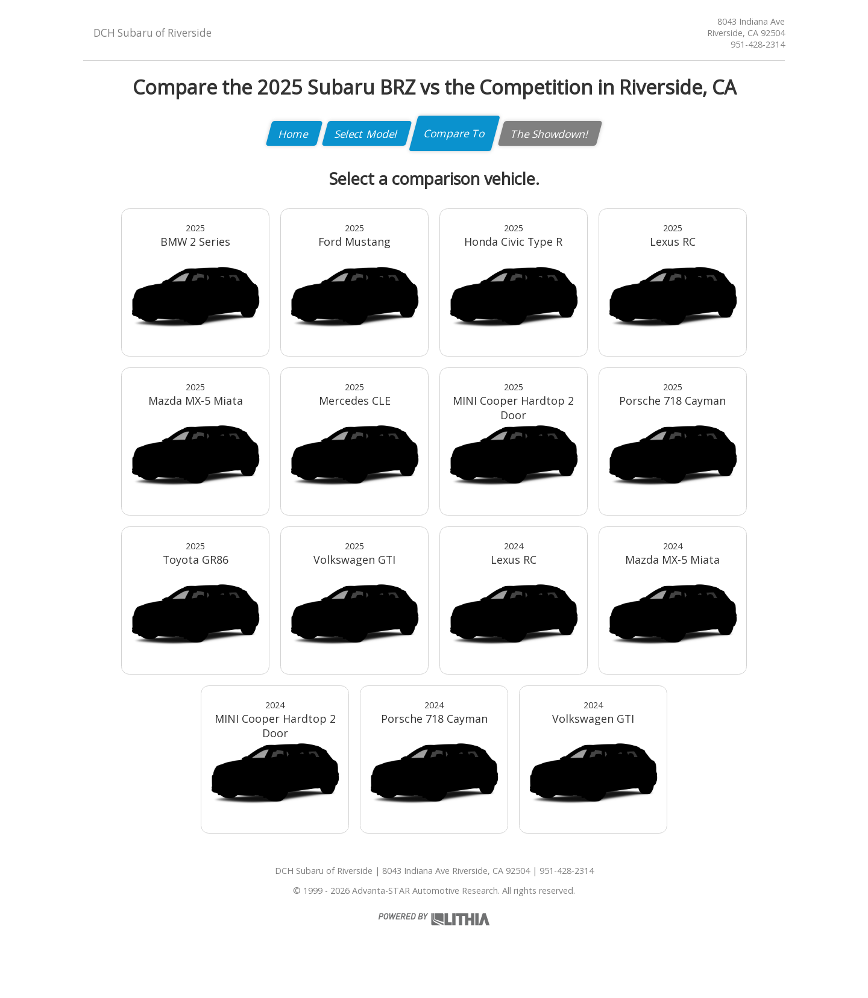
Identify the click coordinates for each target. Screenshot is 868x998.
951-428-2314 (758, 44)
